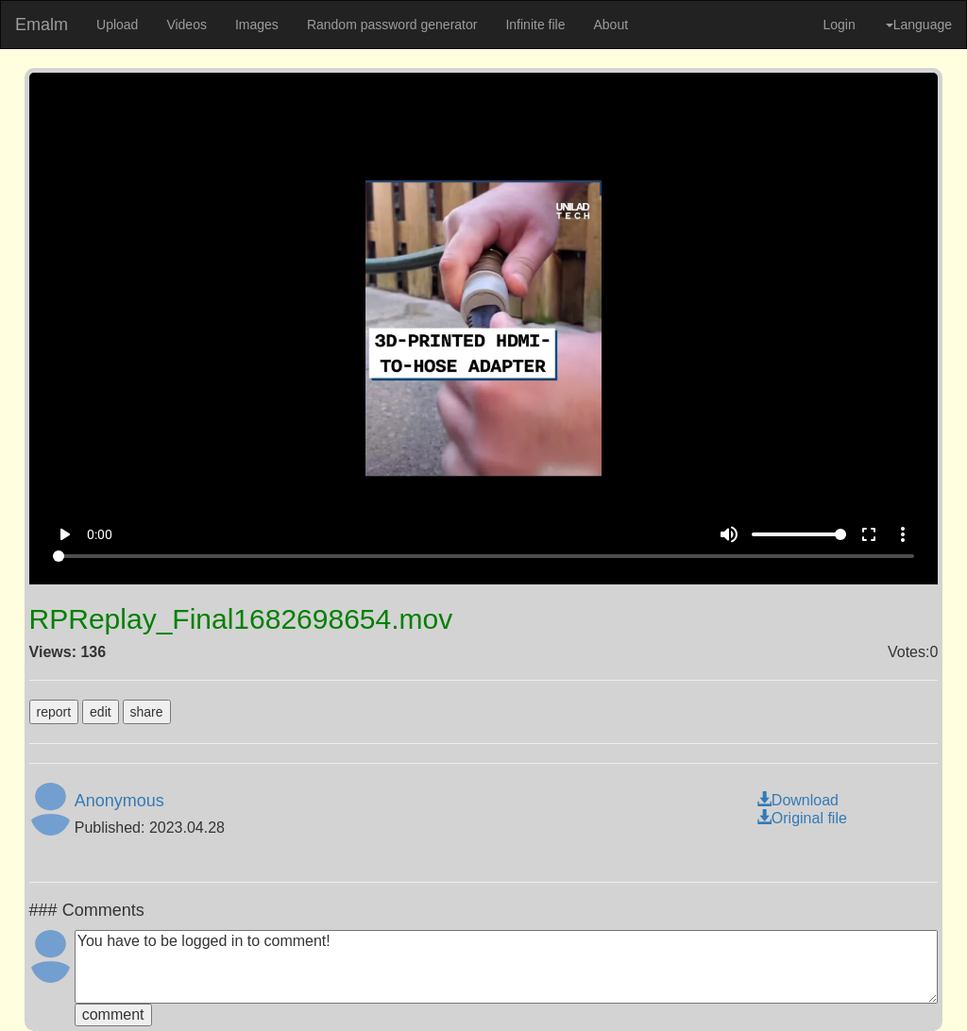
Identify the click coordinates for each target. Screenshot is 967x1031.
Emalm (41, 24)
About (610, 24)
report (54, 711)
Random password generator (392, 24)
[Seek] (483, 556)
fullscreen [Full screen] (868, 534)
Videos (186, 24)
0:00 (99, 534)
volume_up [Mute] (729, 534)
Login (839, 24)
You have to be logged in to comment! (507, 967)
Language (919, 24)
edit (100, 711)
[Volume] (799, 534)
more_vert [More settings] (902, 534)
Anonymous (119, 800)
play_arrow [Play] (64, 534)
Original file (801, 818)
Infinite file (535, 24)
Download (797, 800)
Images (257, 24)
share (146, 711)
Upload (117, 24)
